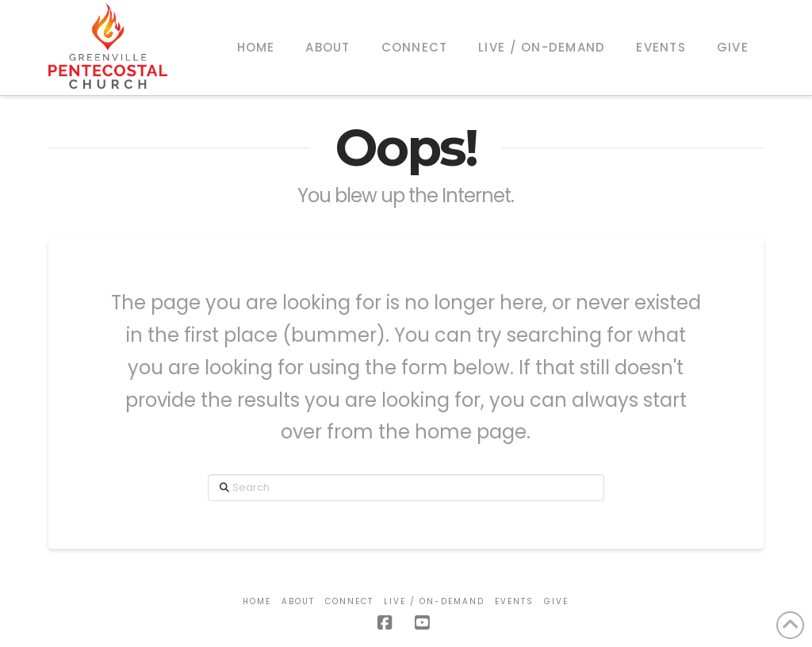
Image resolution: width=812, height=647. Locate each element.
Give (556, 601)
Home (257, 601)
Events (514, 601)
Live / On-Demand (434, 601)
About (298, 601)
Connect (349, 601)
